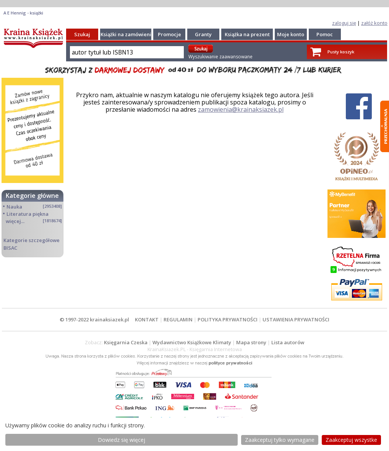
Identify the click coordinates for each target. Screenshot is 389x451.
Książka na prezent (247, 34)
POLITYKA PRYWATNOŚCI (228, 319)
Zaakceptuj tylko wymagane (279, 439)
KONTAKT (147, 319)
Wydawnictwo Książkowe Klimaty (191, 342)
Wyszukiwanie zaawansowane (220, 56)
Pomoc (324, 34)
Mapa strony (251, 342)
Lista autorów (287, 342)
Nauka (14, 206)
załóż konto (374, 22)
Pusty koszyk (340, 52)
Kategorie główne (32, 195)
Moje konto (290, 34)
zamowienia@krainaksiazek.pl (241, 109)
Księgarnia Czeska (125, 342)
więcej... (15, 221)
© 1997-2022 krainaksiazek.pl (94, 319)
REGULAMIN (178, 319)
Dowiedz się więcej (121, 439)
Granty (203, 34)
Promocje (169, 34)
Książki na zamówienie (127, 34)
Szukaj (82, 34)
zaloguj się (344, 22)
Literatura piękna (27, 213)
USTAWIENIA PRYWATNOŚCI (296, 319)
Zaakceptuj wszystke (351, 439)
